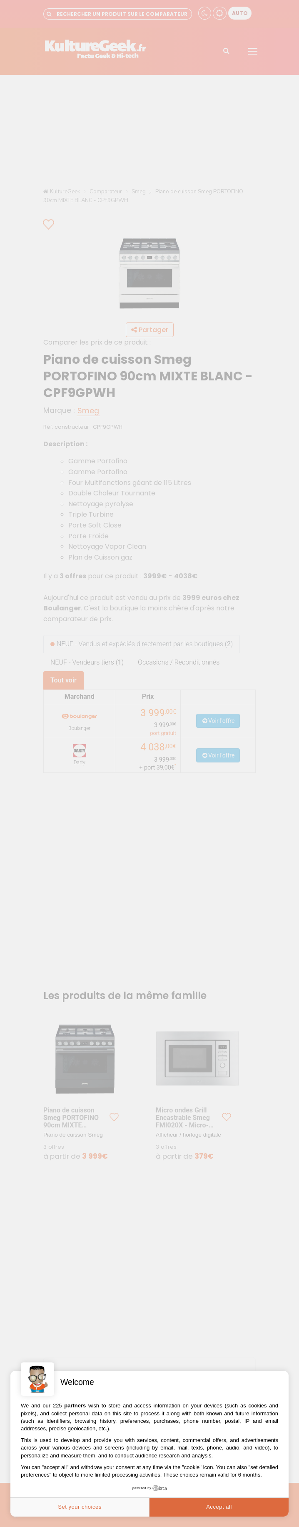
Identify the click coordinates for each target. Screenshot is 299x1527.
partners (75, 1405)
